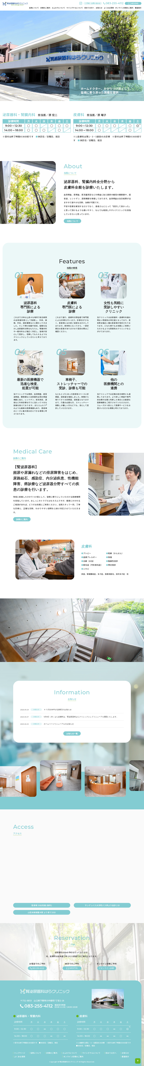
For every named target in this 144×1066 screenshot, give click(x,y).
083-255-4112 (38, 1006)
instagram (80, 3)
